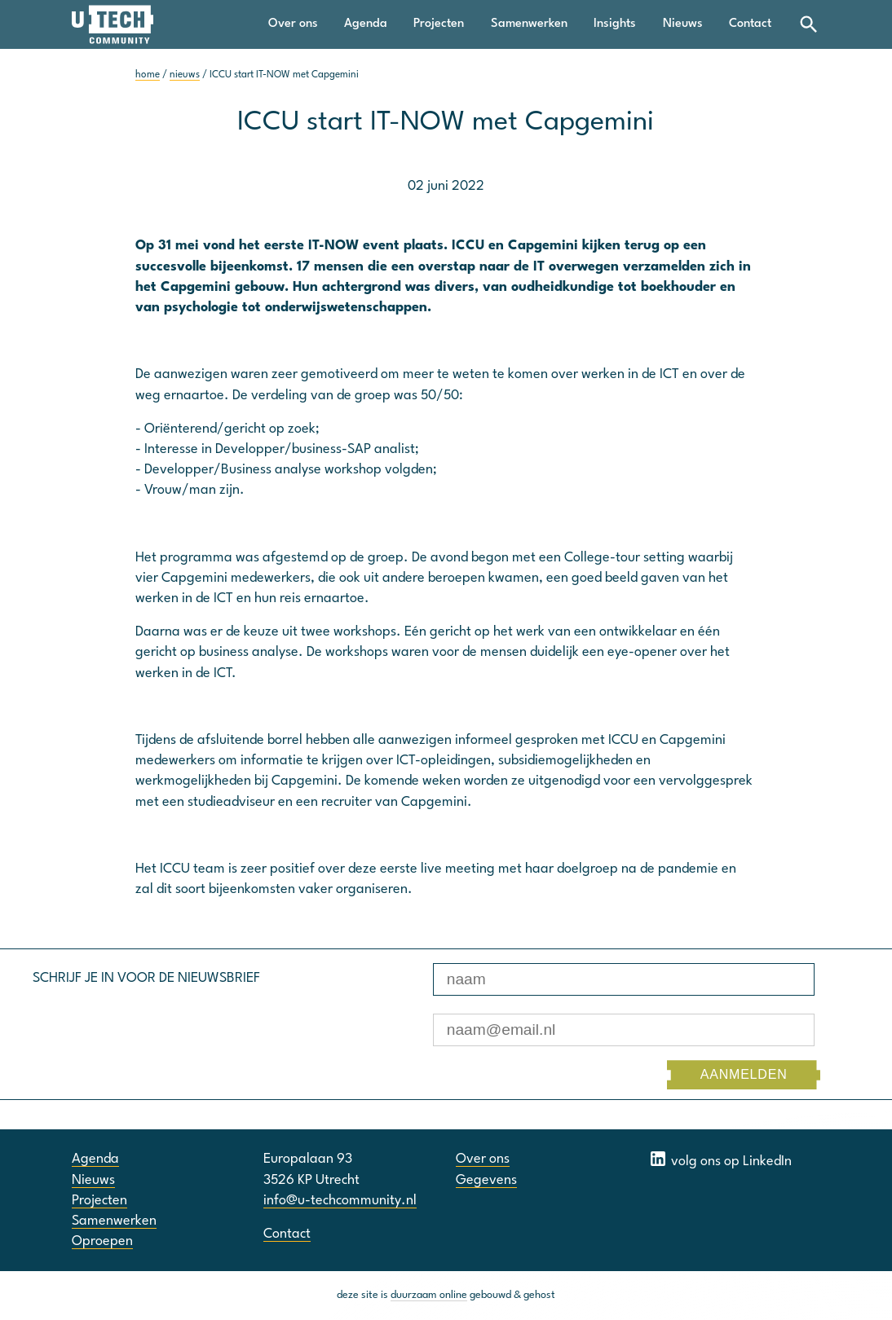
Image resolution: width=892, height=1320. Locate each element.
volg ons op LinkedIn (720, 1158)
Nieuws (683, 24)
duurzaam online (429, 1295)
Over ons (293, 24)
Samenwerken (529, 24)
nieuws (185, 75)
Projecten (438, 24)
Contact (750, 24)
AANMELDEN (744, 1074)
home (147, 75)
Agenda (365, 24)
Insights (615, 24)
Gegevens (486, 1180)
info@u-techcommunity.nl (340, 1201)
